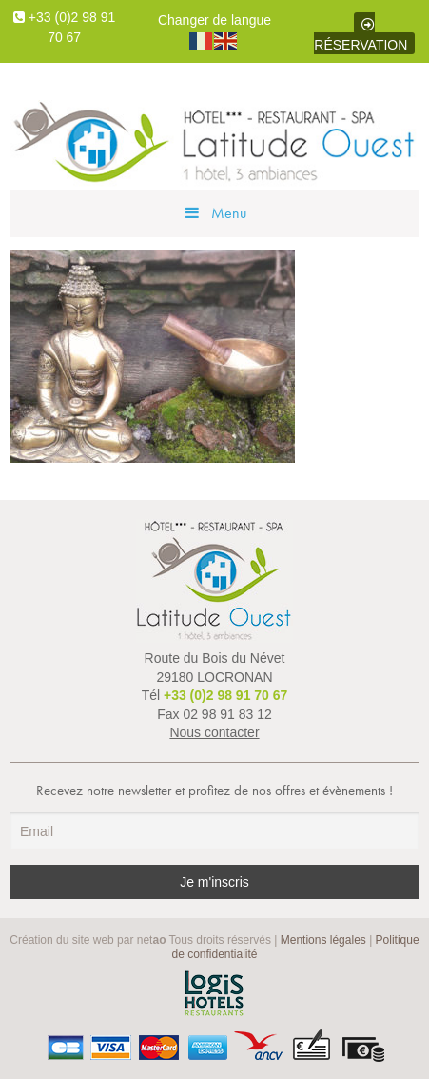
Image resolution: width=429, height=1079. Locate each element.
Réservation (360, 35)
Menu (214, 213)
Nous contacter (214, 732)
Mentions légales (323, 940)
